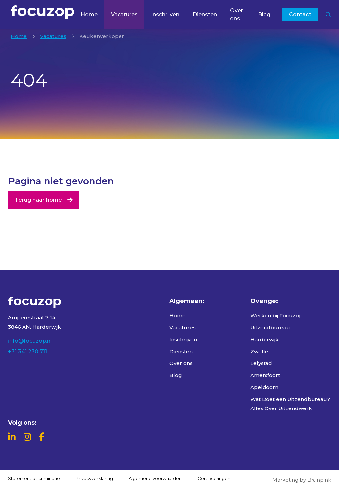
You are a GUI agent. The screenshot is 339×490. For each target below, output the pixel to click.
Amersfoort (265, 375)
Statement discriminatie (34, 478)
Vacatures (124, 14)
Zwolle (259, 351)
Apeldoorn (264, 387)
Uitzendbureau (270, 327)
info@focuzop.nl (30, 341)
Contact (300, 14)
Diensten (205, 14)
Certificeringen (214, 478)
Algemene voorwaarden (155, 478)
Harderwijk (264, 339)
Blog (264, 14)
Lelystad (261, 363)
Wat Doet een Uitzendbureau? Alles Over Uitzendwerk (290, 403)
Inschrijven (165, 14)
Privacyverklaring (94, 478)
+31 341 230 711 (27, 351)
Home (89, 14)
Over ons (236, 14)
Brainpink (319, 480)
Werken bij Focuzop (276, 315)
